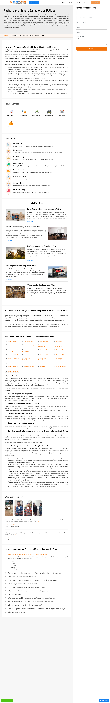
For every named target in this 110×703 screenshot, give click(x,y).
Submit (91, 49)
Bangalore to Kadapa (28, 341)
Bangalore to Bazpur (44, 341)
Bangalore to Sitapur (60, 350)
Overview (5, 35)
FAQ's (43, 35)
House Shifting (10, 115)
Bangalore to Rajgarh (61, 366)
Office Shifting (23, 115)
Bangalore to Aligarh (28, 355)
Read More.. (30, 221)
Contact (78, 2)
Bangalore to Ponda (12, 363)
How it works (14, 35)
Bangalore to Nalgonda (13, 366)
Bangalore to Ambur (60, 363)
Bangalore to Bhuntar (29, 366)
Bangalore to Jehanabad (13, 358)
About (64, 2)
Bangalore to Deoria (12, 341)
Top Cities (33, 2)
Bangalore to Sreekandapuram (26, 359)
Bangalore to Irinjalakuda (42, 367)
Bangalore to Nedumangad (58, 359)
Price (31, 35)
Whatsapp (2, 700)
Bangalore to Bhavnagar (29, 345)
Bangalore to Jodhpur (45, 363)
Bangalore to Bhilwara (61, 355)
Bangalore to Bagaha (12, 345)
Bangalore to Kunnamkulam (26, 350)
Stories (71, 2)
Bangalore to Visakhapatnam (10, 350)
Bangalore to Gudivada (13, 355)
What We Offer (24, 35)
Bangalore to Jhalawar (45, 355)
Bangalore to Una (60, 341)
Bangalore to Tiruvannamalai (58, 345)
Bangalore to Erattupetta (42, 359)
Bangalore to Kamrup (45, 350)
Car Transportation (48, 115)
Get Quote (104, 700)
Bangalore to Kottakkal (29, 363)
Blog (84, 2)
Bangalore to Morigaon (13, 371)
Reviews (37, 35)
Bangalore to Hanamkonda (42, 345)
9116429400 (94, 2)
